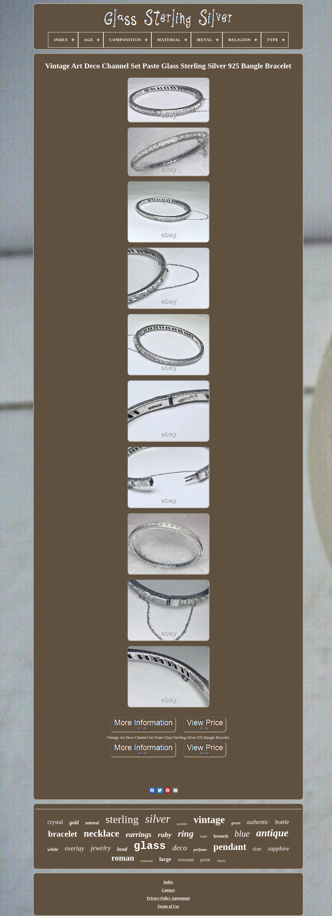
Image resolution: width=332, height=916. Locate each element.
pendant (229, 847)
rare (203, 836)
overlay (74, 848)
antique (272, 833)
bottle (282, 822)
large (165, 859)
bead (122, 849)
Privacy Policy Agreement (168, 898)
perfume (200, 849)
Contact (168, 890)
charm (221, 861)
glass (150, 846)
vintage (209, 819)
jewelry (100, 848)
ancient (182, 824)
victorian (186, 859)
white (52, 849)
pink (205, 860)
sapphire (278, 848)
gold (73, 822)
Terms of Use (168, 906)
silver (158, 819)
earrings (138, 834)
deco (179, 847)
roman (122, 857)
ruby (165, 834)
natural (92, 822)
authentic (257, 822)
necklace (101, 833)
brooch (221, 836)
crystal (55, 822)
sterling (122, 819)
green (235, 823)
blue (242, 834)
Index (168, 882)
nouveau (147, 861)
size (257, 849)
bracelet (62, 834)
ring (186, 834)
